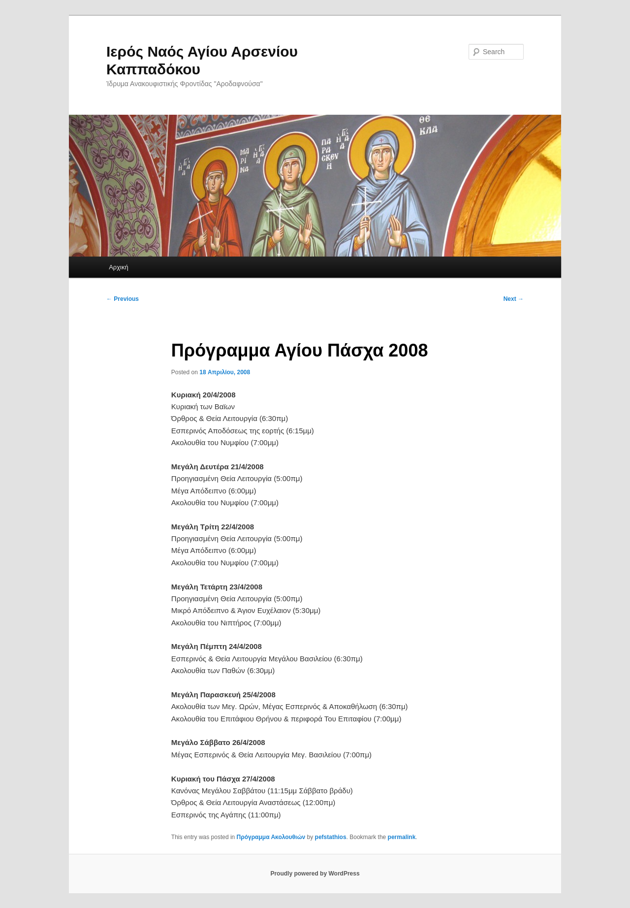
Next (514, 298)
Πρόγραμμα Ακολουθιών (271, 837)
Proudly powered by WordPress (314, 873)
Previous (122, 298)
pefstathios (330, 837)
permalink (402, 837)
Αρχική (118, 267)
